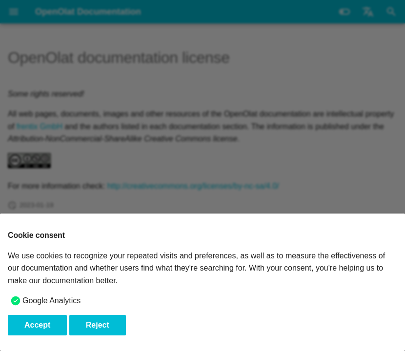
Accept (37, 325)
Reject (97, 325)
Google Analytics (51, 300)
